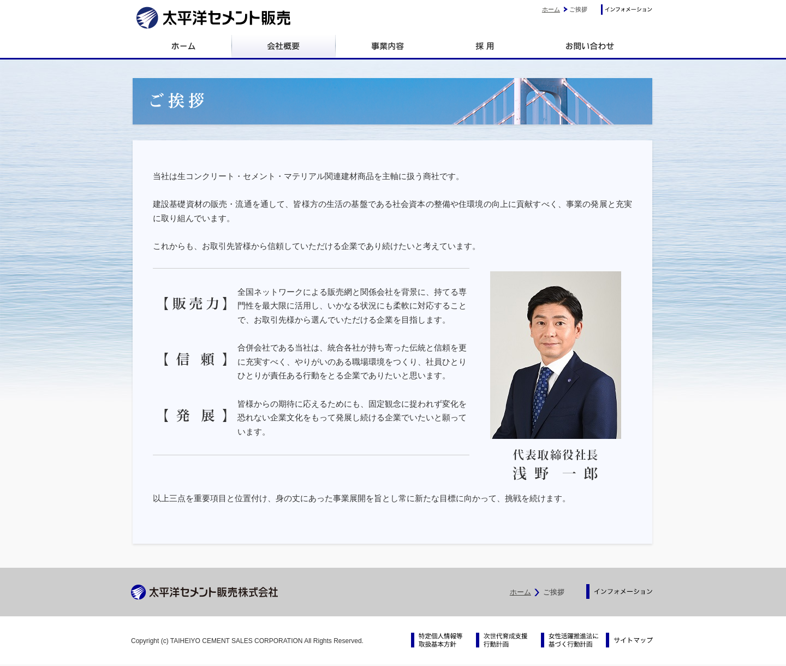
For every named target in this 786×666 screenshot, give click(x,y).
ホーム (551, 9)
